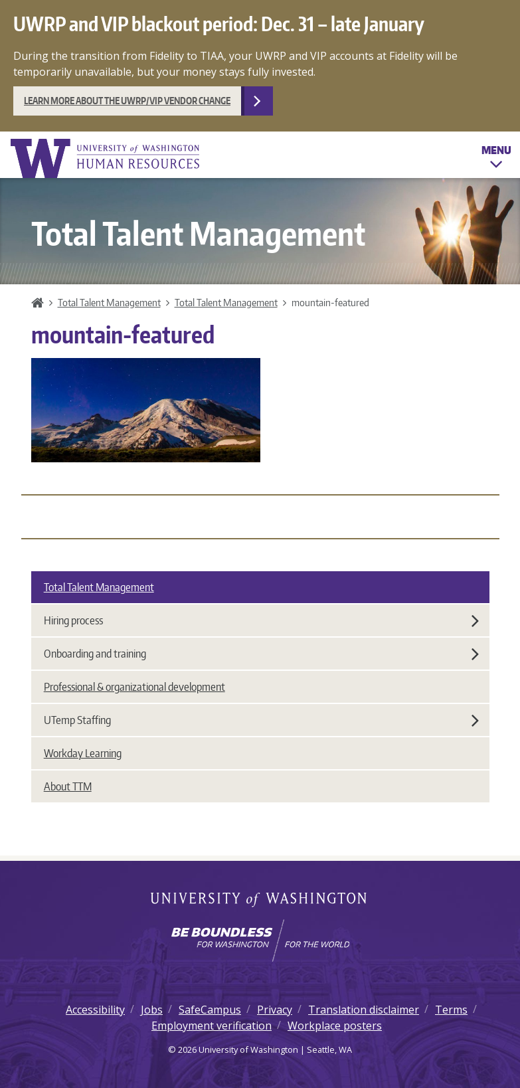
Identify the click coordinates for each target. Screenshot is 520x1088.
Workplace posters (335, 1025)
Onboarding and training (261, 653)
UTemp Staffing (261, 720)
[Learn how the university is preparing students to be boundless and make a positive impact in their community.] (260, 940)
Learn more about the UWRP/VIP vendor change (127, 100)
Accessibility (95, 1009)
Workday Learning (83, 753)
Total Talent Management (109, 302)
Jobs (152, 1009)
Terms (451, 1009)
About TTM (68, 786)
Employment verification (211, 1025)
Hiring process (261, 620)
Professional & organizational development (134, 686)
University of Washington (260, 901)
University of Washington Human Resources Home (106, 158)
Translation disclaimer (363, 1009)
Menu (496, 159)
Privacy (274, 1009)
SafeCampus (210, 1009)
